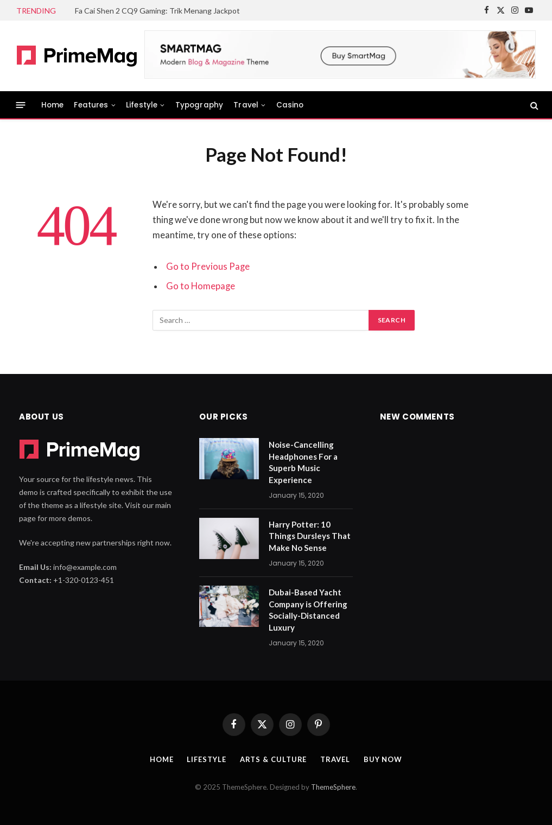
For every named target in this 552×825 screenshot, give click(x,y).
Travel (245, 105)
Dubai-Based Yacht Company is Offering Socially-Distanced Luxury (308, 609)
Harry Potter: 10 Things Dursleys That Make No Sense (310, 536)
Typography (199, 105)
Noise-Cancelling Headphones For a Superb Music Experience (303, 462)
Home (52, 105)
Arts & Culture (273, 759)
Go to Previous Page (208, 266)
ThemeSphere (333, 787)
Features (91, 105)
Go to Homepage (200, 286)
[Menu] (21, 105)
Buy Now (383, 759)
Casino (290, 105)
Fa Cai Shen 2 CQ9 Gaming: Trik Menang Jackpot (157, 10)
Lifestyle (141, 105)
